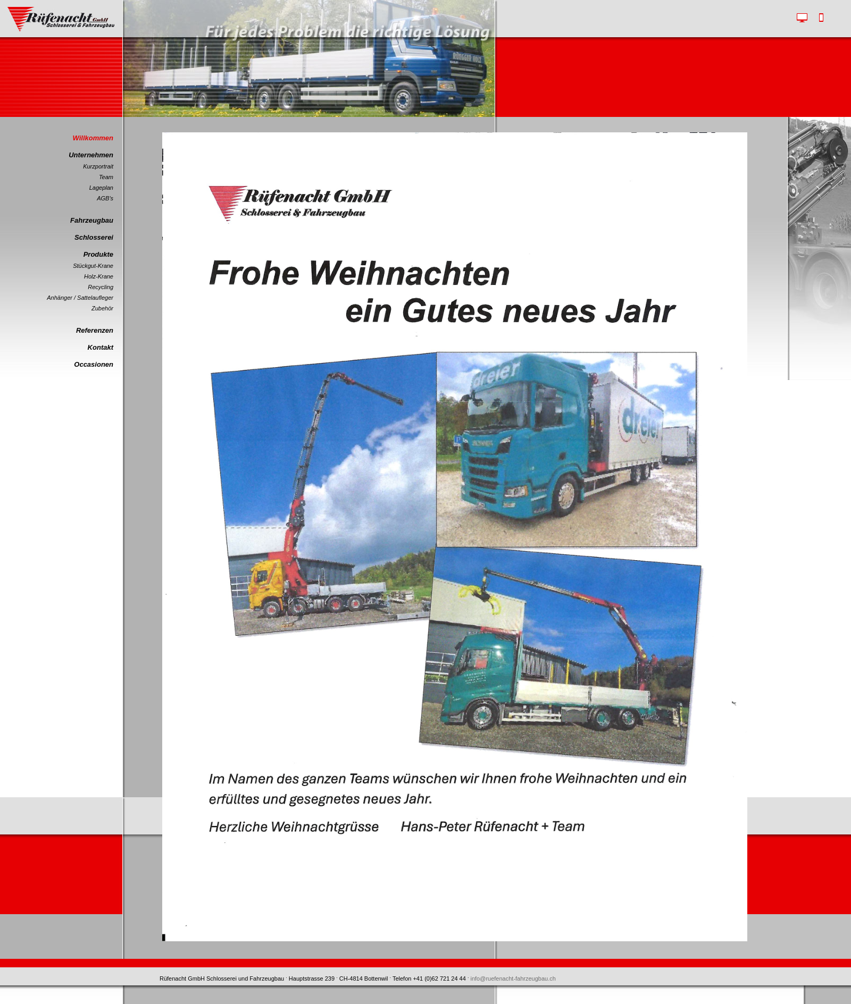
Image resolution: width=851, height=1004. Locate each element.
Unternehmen (91, 155)
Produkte (98, 254)
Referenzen (94, 330)
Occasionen (93, 364)
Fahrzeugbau (91, 220)
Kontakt (100, 347)
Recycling (100, 287)
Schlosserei (93, 237)
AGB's (105, 198)
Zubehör (102, 308)
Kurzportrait (98, 166)
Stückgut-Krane (93, 266)
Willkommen (93, 138)
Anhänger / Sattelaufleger (80, 297)
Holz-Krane (98, 276)
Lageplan (101, 187)
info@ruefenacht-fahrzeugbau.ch (513, 978)
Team (106, 177)
